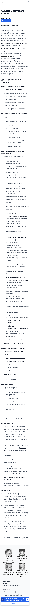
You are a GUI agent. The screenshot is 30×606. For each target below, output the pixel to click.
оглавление (16, 537)
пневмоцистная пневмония (13, 90)
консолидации (6, 56)
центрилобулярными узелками (17, 339)
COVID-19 (11, 125)
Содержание (6, 21)
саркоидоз (7, 343)
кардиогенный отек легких (15, 358)
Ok (27, 599)
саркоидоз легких (18, 343)
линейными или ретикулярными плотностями (17, 320)
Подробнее (15, 603)
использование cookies (14, 600)
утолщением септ (12, 336)
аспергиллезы (9, 445)
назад (7, 537)
